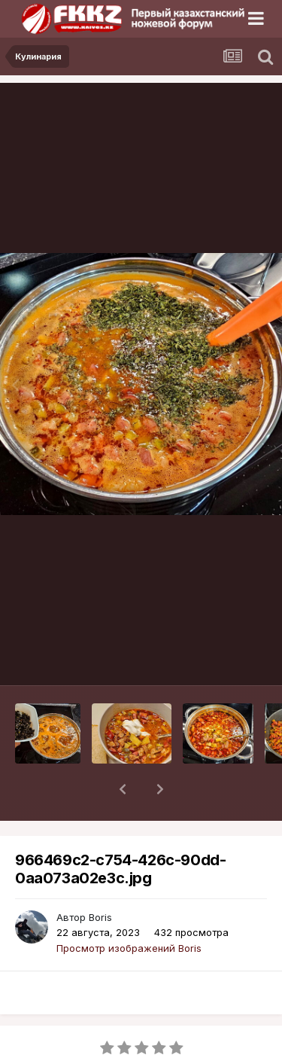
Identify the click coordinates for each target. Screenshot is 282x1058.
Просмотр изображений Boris (129, 909)
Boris (100, 878)
